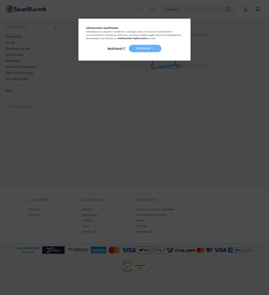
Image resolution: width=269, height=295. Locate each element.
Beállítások (115, 48)
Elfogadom (143, 48)
